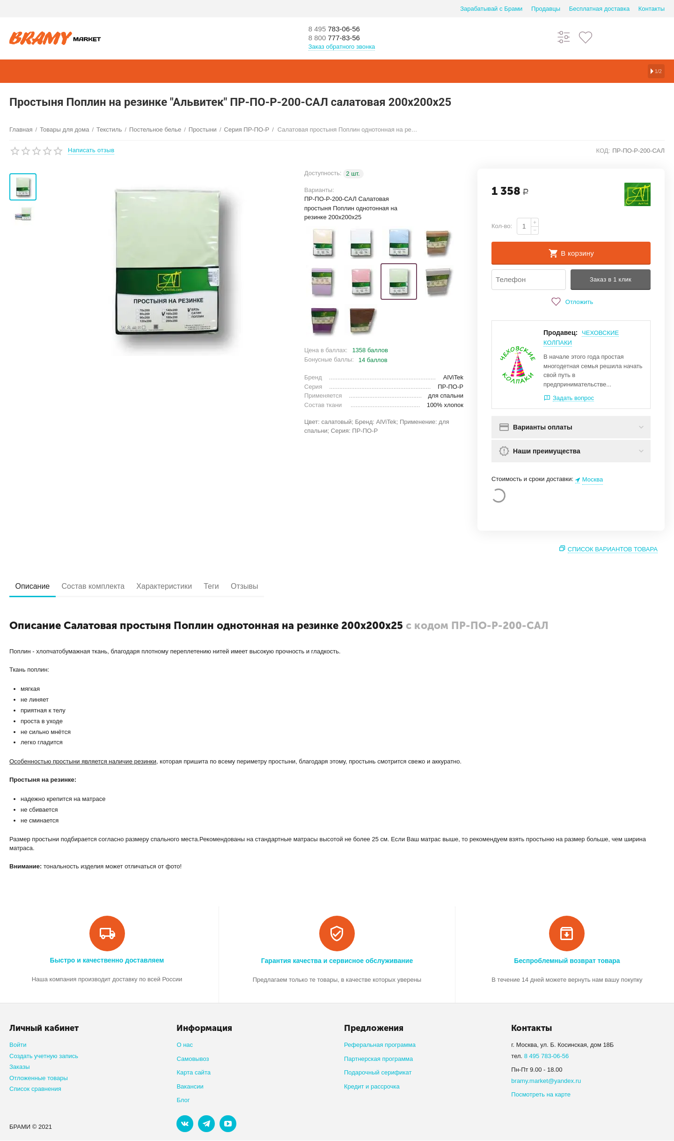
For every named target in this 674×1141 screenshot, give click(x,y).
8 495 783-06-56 (546, 1056)
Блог (183, 1100)
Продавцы (545, 8)
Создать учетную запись (43, 1056)
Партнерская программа (378, 1059)
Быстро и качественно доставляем (107, 960)
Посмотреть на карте (541, 1094)
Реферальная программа (380, 1045)
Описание (36, 587)
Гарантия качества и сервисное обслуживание (337, 961)
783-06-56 (339, 29)
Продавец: (560, 333)
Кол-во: (501, 226)
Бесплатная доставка (599, 8)
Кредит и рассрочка (372, 1086)
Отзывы (276, 587)
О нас (184, 1045)
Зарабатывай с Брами (491, 8)
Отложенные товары (38, 1078)
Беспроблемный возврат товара (567, 961)
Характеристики (181, 587)
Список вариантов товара (613, 549)
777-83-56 (339, 38)
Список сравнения (35, 1089)
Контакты (651, 8)
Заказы (19, 1067)
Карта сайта (193, 1072)
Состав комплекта (103, 587)
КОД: (603, 150)
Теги (235, 587)
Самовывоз (192, 1059)
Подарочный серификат (378, 1072)
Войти (17, 1045)
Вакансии (189, 1086)
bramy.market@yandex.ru (546, 1081)
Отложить (571, 302)
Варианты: (319, 189)
